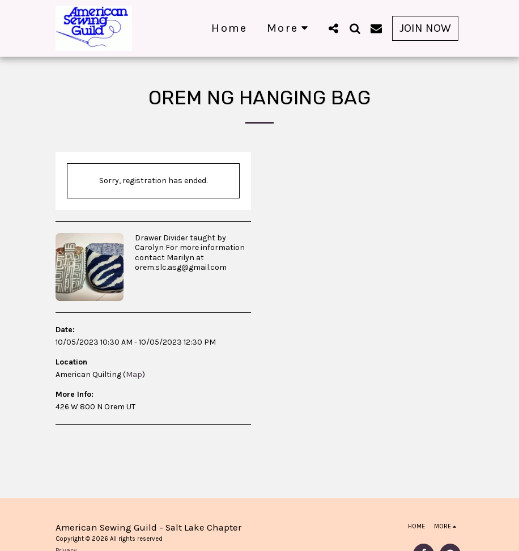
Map (134, 374)
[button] (333, 28)
